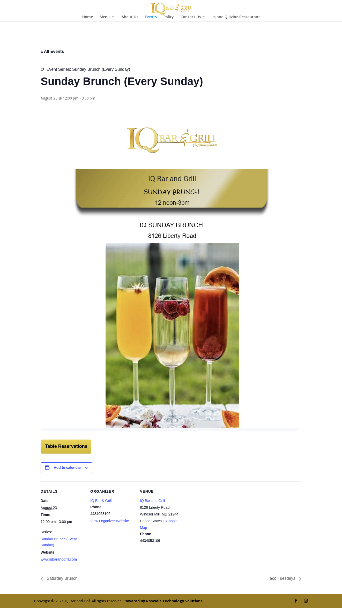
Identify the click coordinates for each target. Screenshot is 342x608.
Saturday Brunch (62, 578)
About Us (130, 17)
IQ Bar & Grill (100, 501)
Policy (168, 17)
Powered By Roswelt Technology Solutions (163, 600)
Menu (105, 17)
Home (87, 17)
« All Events (52, 51)
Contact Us (191, 17)
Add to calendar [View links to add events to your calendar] (67, 467)
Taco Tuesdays (282, 578)
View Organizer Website (109, 521)
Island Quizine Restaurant (236, 17)
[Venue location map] (217, 517)
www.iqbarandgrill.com (59, 559)
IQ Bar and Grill (152, 501)
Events (151, 17)
